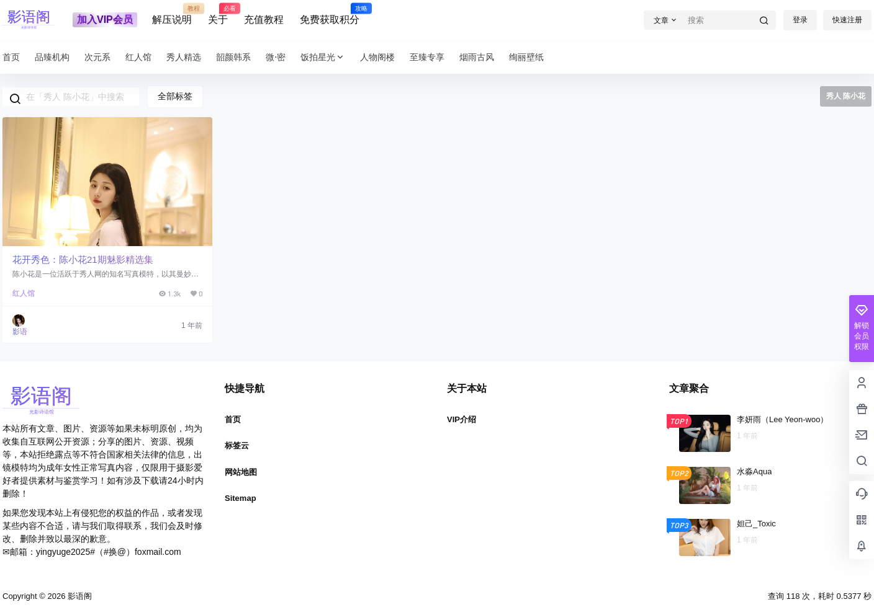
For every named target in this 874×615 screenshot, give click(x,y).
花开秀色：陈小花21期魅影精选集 (82, 259)
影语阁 (78, 596)
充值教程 (264, 19)
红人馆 (23, 293)
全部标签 (175, 96)
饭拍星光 (322, 57)
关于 (218, 14)
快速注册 (847, 19)
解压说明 (172, 14)
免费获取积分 (329, 14)
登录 (800, 19)
